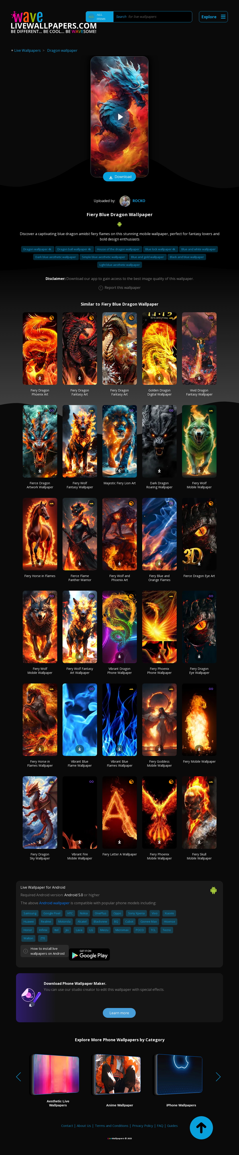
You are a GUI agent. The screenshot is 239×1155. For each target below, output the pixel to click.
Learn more (119, 1012)
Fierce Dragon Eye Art (199, 576)
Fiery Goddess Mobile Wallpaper (159, 763)
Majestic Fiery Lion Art (119, 483)
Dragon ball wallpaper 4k (74, 249)
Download (119, 177)
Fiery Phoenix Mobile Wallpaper (159, 856)
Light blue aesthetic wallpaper (119, 265)
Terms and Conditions (111, 1125)
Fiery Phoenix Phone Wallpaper (159, 671)
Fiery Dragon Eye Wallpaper (199, 671)
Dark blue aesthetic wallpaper (56, 257)
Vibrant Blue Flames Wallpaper (119, 763)
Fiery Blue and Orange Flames (159, 578)
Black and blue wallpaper (187, 257)
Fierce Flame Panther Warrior (79, 578)
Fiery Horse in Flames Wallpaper (40, 763)
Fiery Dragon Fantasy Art (79, 392)
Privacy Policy (142, 1125)
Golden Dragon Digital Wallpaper (159, 392)
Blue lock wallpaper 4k (160, 249)
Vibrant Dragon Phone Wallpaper (119, 671)
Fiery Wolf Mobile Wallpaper (199, 485)
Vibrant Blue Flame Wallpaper (80, 763)
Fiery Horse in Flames (39, 576)
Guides (172, 1125)
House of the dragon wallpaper (118, 249)
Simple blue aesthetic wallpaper (104, 257)
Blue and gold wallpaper (147, 257)
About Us (84, 1125)
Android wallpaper (54, 902)
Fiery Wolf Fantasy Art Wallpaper (79, 671)
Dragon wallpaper (62, 50)
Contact (67, 1125)
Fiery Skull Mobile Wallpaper (199, 856)
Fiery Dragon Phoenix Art (39, 392)
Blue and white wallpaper (198, 249)
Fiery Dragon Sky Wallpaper (40, 856)
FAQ (160, 1125)
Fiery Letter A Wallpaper (119, 854)
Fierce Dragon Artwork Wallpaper (40, 485)
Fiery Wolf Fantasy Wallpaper (80, 485)
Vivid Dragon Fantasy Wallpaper (199, 392)
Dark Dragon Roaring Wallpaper (159, 485)
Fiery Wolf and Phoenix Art (119, 578)
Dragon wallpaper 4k (37, 249)
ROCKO (131, 200)
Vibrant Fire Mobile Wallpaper (79, 856)
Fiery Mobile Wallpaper (199, 761)
